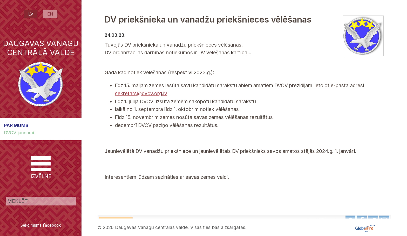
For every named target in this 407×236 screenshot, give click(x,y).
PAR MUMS (16, 125)
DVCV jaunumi (19, 132)
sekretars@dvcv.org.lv (141, 93)
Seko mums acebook (41, 225)
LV (30, 14)
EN (50, 14)
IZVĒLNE (41, 167)
